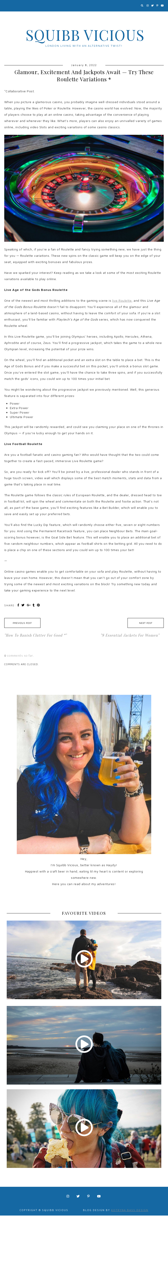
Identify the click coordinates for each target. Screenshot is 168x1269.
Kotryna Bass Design (129, 1210)
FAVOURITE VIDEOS (84, 913)
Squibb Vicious (85, 34)
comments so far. (20, 655)
